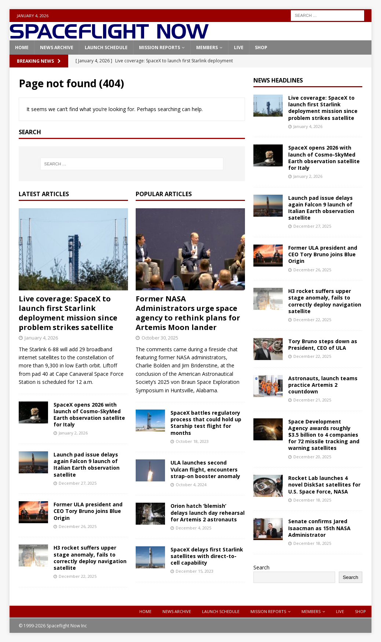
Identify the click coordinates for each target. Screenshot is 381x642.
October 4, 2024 (191, 484)
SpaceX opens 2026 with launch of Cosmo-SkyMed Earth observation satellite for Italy (89, 414)
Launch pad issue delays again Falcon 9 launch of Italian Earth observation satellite (87, 464)
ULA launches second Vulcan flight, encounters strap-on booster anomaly (205, 469)
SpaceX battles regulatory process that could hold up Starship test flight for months (206, 422)
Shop (261, 47)
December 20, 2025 (312, 456)
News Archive (56, 47)
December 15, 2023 (194, 571)
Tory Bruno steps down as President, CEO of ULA (322, 344)
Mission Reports (159, 47)
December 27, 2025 (77, 483)
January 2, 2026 (73, 433)
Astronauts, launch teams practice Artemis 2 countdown (323, 385)
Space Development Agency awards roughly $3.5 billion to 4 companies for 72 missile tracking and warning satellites (323, 435)
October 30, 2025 (160, 337)
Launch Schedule (106, 47)
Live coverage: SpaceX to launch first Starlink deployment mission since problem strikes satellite (68, 313)
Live (238, 47)
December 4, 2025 (193, 528)
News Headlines (278, 80)
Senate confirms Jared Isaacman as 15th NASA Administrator (319, 528)
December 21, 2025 (312, 400)
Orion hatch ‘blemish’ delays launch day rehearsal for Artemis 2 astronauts (208, 512)
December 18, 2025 (312, 500)
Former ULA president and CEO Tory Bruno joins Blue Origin (88, 511)
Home (22, 47)
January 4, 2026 (41, 337)
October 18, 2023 (192, 441)
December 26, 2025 (77, 526)
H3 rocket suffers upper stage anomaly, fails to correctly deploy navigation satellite (90, 557)
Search (261, 567)
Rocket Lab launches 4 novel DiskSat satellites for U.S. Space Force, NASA (324, 484)
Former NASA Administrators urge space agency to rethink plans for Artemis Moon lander (188, 313)
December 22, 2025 (77, 576)
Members (207, 47)
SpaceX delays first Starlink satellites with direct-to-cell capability (207, 556)
